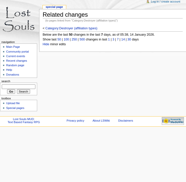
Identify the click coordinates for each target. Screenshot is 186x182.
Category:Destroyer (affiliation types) (71, 28)
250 (74, 39)
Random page (15, 65)
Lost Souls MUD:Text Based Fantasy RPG (24, 121)
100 (66, 39)
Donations (12, 74)
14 (123, 39)
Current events (15, 56)
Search (6, 81)
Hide (46, 44)
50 (59, 39)
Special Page (54, 6)
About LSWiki (101, 120)
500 (82, 39)
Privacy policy (75, 120)
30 (129, 39)
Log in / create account (165, 1)
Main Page (13, 46)
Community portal (17, 51)
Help (9, 69)
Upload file (13, 103)
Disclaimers (125, 120)
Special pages (15, 107)
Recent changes (16, 60)
